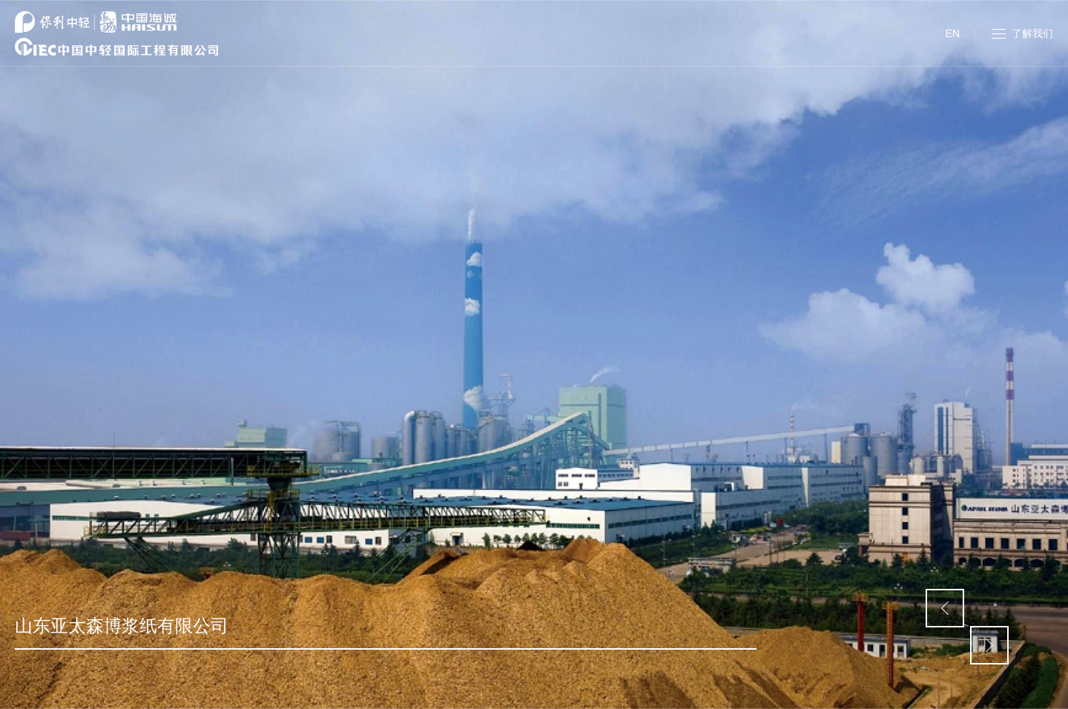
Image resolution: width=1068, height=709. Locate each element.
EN (953, 33)
